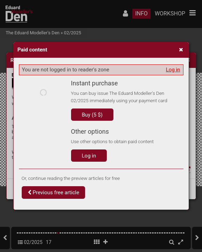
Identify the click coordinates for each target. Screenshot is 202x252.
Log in (173, 69)
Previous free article (53, 192)
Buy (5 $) (92, 115)
